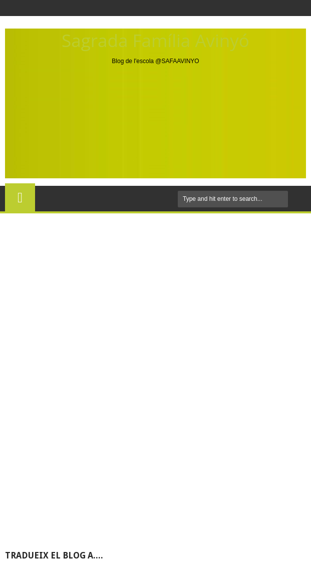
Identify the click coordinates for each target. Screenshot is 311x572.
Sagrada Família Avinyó (155, 40)
